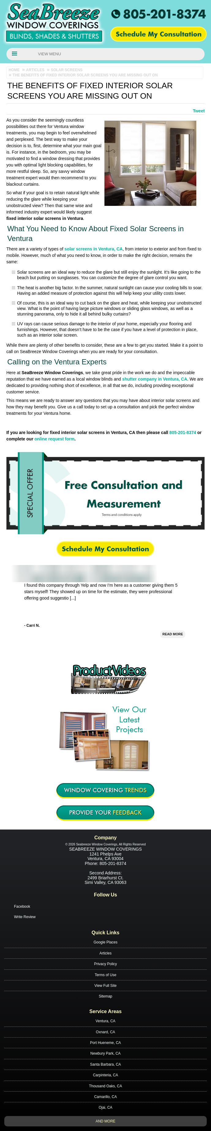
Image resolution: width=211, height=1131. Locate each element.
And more (105, 1121)
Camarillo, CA (105, 1097)
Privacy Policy (105, 964)
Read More (172, 637)
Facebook (22, 906)
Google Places (105, 942)
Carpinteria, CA (105, 1075)
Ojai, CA (105, 1107)
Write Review (25, 917)
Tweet (199, 110)
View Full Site (105, 985)
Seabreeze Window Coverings (105, 849)
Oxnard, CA (105, 1032)
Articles (105, 953)
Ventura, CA (105, 1021)
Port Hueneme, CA (105, 1043)
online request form (54, 438)
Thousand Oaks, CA (105, 1086)
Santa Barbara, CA (105, 1064)
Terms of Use (105, 975)
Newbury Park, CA (105, 1053)
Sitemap (105, 996)
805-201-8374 (182, 432)
